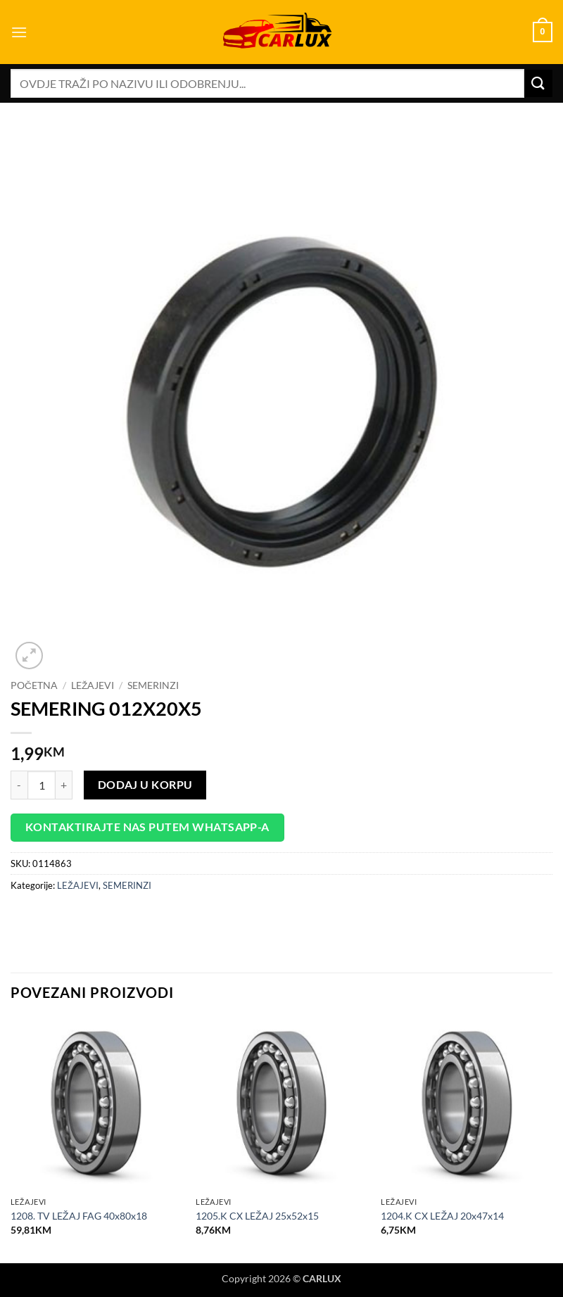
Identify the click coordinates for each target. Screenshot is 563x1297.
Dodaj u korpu (145, 784)
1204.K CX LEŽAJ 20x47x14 (442, 1216)
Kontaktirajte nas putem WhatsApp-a (147, 827)
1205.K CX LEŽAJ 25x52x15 (257, 1216)
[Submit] (538, 83)
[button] (19, 32)
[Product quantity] (41, 785)
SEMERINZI (153, 685)
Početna (34, 685)
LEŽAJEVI (92, 685)
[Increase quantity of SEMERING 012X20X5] (64, 785)
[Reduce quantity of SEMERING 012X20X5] (19, 785)
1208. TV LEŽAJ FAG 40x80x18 (79, 1216)
